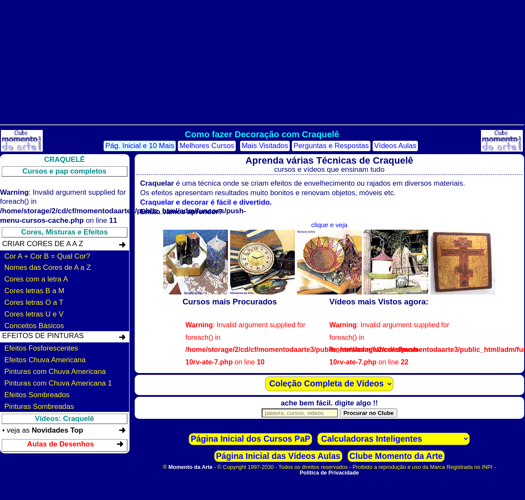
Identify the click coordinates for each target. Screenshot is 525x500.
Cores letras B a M (34, 291)
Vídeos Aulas (395, 146)
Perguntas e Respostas (331, 146)
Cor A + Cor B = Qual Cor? (47, 256)
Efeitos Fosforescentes (41, 348)
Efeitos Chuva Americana (44, 360)
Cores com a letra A (36, 279)
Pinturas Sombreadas (39, 406)
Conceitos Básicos (34, 326)
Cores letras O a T (33, 302)
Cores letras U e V (33, 314)
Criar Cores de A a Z (42, 244)
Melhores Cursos (207, 146)
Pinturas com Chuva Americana (55, 371)
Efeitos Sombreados (37, 395)
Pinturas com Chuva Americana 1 (58, 383)
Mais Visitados (265, 146)
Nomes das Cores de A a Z (47, 267)
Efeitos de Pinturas (43, 336)
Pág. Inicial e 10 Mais (139, 146)
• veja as (42, 430)
